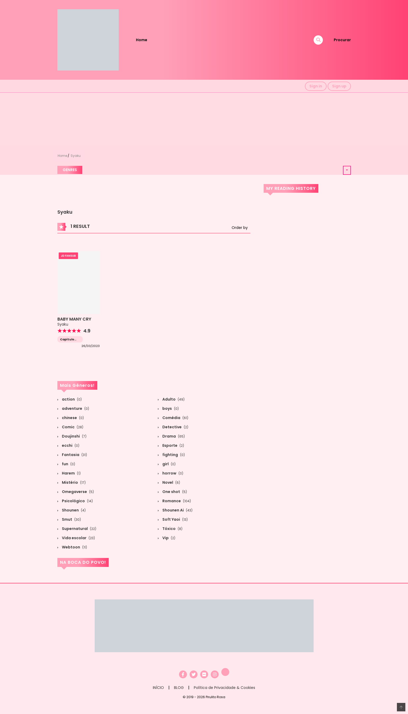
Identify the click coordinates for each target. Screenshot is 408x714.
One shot (174, 491)
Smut (71, 519)
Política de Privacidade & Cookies (224, 687)
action (71, 399)
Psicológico (77, 501)
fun (68, 464)
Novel (171, 482)
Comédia (175, 417)
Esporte (173, 445)
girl (169, 464)
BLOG (179, 687)
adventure (75, 408)
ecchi (70, 445)
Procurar (342, 40)
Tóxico (172, 528)
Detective (175, 427)
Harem (71, 473)
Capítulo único (67, 339)
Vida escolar (78, 538)
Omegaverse (77, 491)
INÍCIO (158, 687)
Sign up (339, 86)
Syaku (76, 155)
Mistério (73, 482)
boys (170, 408)
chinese (72, 417)
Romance (176, 501)
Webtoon (74, 547)
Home (141, 40)
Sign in (315, 86)
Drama (173, 436)
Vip (168, 538)
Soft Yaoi (175, 519)
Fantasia (74, 454)
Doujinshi (73, 436)
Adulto (173, 399)
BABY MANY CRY (74, 319)
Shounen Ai (177, 510)
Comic (72, 427)
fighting (173, 454)
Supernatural (78, 528)
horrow (172, 473)
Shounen (73, 510)
